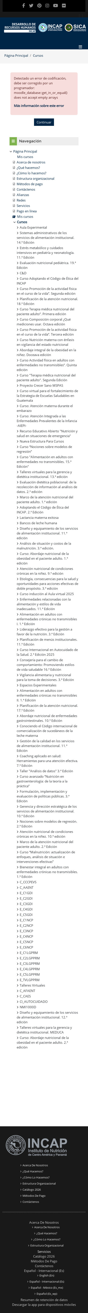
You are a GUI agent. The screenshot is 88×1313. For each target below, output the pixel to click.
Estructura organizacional (39, 1183)
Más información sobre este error (39, 105)
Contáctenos (31, 1202)
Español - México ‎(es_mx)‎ (47, 1288)
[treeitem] (44, 599)
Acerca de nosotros (35, 1165)
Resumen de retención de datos (44, 1300)
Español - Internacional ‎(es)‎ (44, 1270)
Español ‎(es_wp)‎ (47, 1294)
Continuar (44, 122)
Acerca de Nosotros (44, 1222)
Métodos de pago (34, 1196)
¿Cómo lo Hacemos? (36, 1177)
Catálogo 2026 (32, 1190)
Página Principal (16, 55)
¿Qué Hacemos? (33, 1171)
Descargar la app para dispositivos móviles (44, 1304)
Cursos (38, 55)
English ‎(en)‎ (46, 1275)
